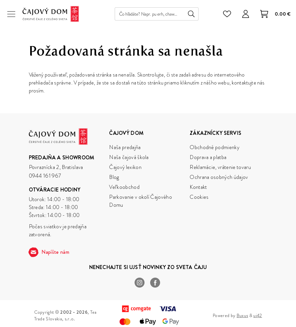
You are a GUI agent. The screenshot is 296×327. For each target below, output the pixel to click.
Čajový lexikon (125, 167)
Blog (114, 177)
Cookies (199, 197)
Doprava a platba (208, 157)
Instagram (140, 283)
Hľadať (191, 14)
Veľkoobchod (124, 187)
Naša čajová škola (128, 157)
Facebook (155, 283)
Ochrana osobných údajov (219, 177)
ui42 (257, 315)
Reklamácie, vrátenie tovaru (220, 167)
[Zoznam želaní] (227, 14)
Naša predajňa (125, 147)
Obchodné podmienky (214, 147)
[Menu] (11, 14)
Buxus (242, 315)
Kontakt (198, 187)
